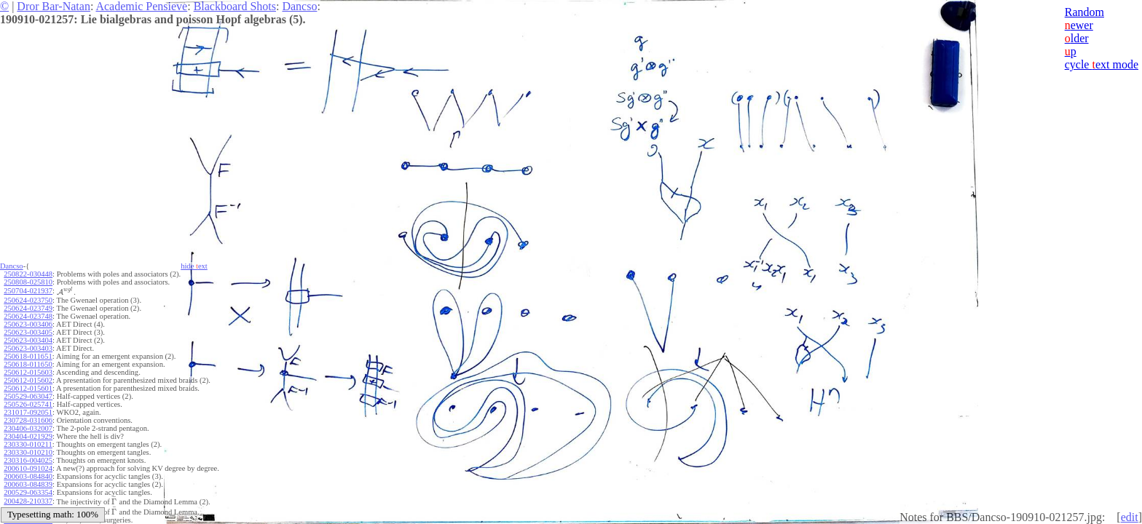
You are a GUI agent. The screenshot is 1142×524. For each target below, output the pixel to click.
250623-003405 (28, 332)
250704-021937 (28, 291)
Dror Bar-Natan (53, 6)
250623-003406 (28, 324)
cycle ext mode (1101, 64)
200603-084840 (28, 476)
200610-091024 (28, 468)
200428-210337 (28, 501)
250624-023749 (28, 308)
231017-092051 (28, 412)
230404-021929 (28, 436)
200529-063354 (28, 492)
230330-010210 (28, 452)
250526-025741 (28, 404)
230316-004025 (28, 460)
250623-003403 (28, 348)
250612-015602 (28, 380)
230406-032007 (28, 428)
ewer (1079, 25)
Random (1084, 12)
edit (1129, 517)
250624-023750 (28, 300)
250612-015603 (28, 372)
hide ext (194, 266)
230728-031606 (28, 420)
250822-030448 (28, 274)
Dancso (299, 6)
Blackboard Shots (235, 6)
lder (1077, 38)
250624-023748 (28, 316)
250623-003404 (28, 340)
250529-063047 (28, 396)
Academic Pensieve (141, 6)
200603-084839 (28, 484)
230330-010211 (28, 444)
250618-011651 (28, 356)
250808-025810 (28, 282)
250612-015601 (28, 388)
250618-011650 (28, 364)
